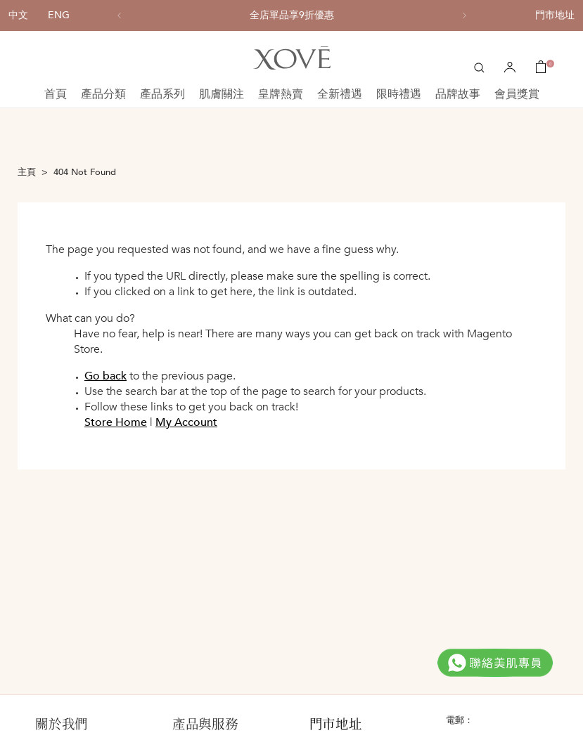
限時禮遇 (398, 94)
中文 (18, 15)
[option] (292, 15)
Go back (105, 376)
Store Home (115, 422)
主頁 (27, 172)
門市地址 (555, 15)
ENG (59, 15)
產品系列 (162, 94)
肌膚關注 (221, 94)
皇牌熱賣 (280, 94)
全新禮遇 (339, 94)
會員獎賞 (516, 94)
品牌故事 (457, 94)
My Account (186, 422)
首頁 (55, 94)
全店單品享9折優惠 (292, 15)
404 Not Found (84, 172)
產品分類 (103, 94)
